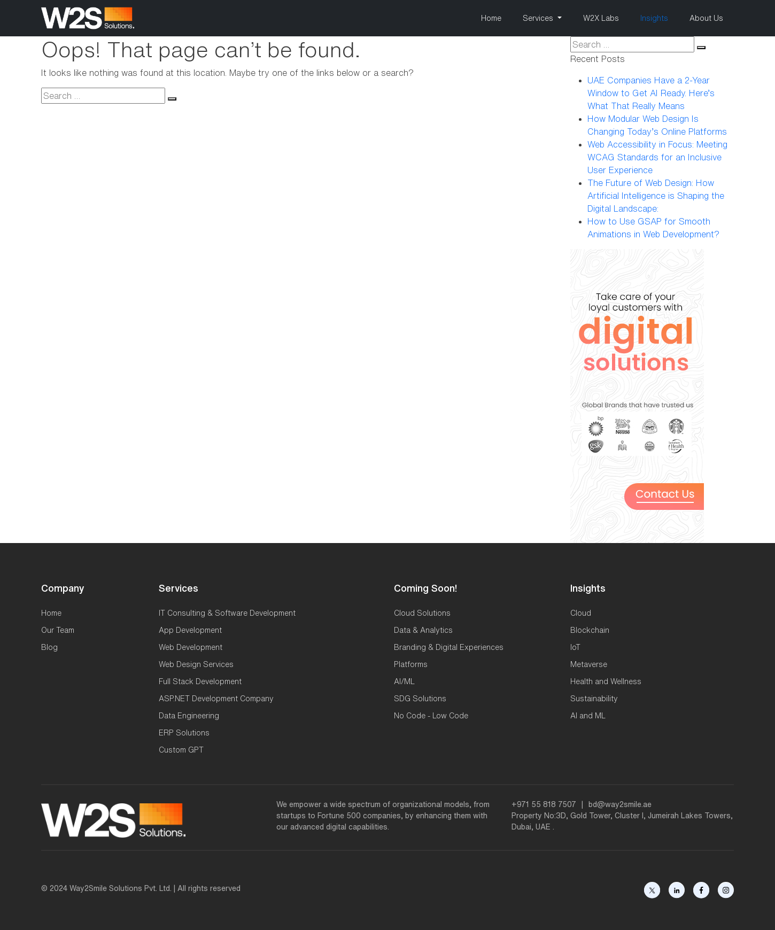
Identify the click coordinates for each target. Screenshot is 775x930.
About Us (706, 18)
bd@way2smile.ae (620, 804)
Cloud (580, 613)
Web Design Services (196, 664)
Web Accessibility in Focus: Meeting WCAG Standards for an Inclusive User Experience (657, 157)
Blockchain (589, 630)
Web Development (190, 647)
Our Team (57, 630)
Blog (49, 647)
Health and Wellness (605, 681)
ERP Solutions (184, 733)
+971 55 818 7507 (543, 804)
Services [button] (539, 18)
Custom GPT (181, 750)
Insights (654, 18)
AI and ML (588, 715)
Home (491, 18)
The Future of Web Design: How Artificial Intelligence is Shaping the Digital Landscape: (655, 196)
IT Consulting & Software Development (227, 613)
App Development (190, 630)
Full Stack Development (200, 681)
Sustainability (594, 698)
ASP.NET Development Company (216, 698)
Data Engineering (189, 715)
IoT (575, 647)
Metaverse (588, 664)
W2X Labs (601, 18)
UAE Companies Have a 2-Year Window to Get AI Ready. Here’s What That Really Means (651, 93)
